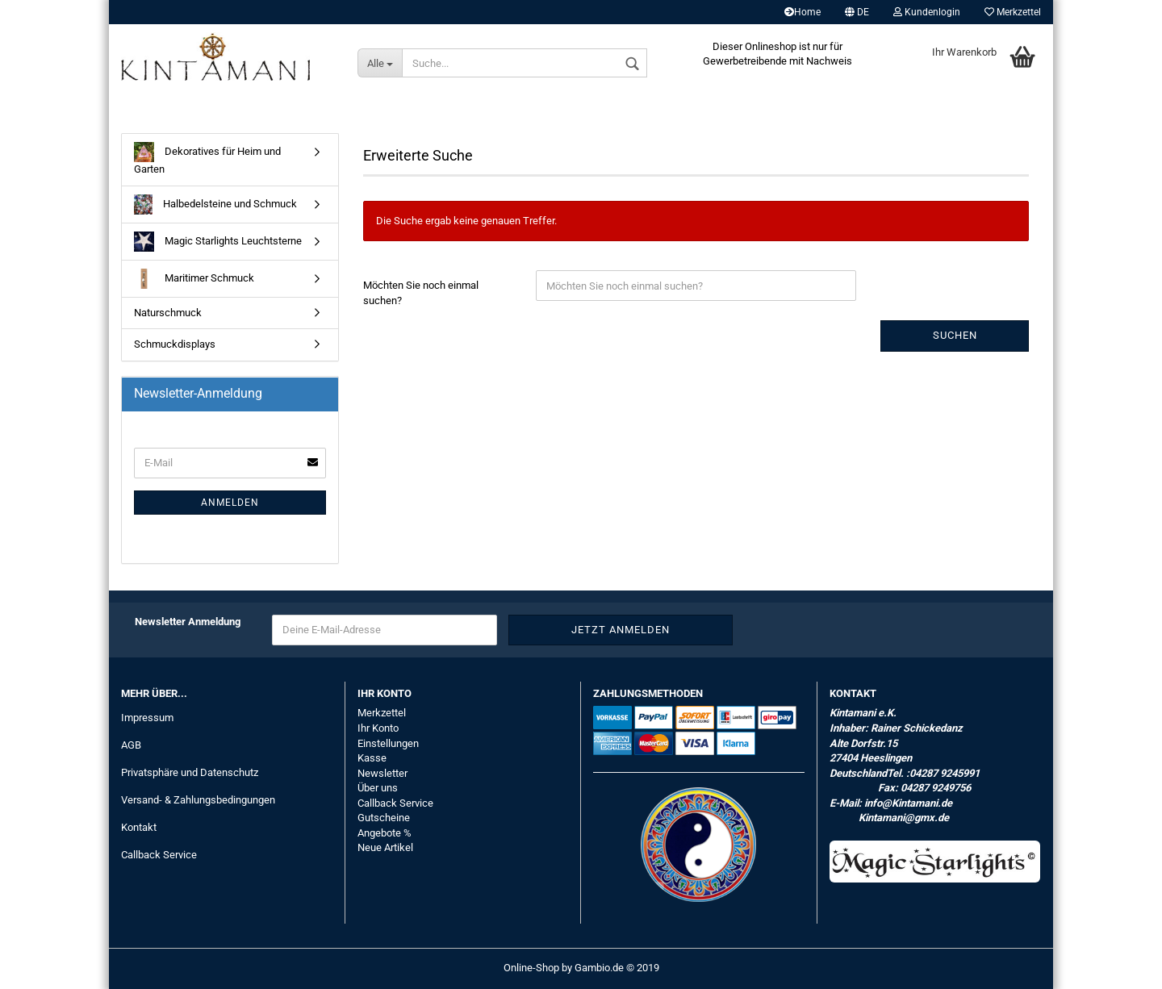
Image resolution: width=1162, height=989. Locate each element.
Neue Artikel (385, 847)
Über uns (377, 788)
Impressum (147, 717)
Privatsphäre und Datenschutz (189, 772)
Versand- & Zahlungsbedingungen (198, 800)
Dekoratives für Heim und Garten (207, 158)
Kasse (372, 758)
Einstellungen (388, 743)
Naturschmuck (168, 313)
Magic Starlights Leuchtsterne (218, 242)
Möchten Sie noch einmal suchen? (421, 293)
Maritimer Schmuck (194, 279)
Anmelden (230, 502)
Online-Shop (531, 968)
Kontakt (139, 827)
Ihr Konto (378, 728)
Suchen (955, 335)
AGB (131, 745)
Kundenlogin (926, 12)
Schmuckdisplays (174, 344)
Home (802, 12)
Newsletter (382, 773)
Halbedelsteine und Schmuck (215, 204)
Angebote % (384, 833)
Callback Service (159, 855)
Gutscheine (383, 818)
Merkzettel (1012, 12)
